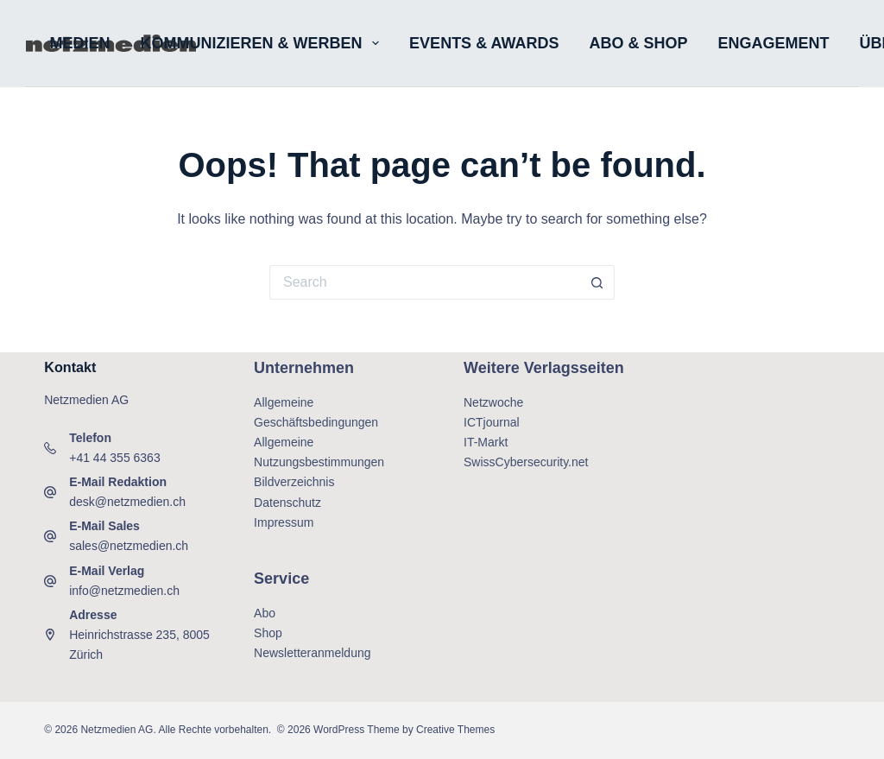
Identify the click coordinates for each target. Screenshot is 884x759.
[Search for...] (424, 282)
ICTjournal (492, 422)
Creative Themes (455, 730)
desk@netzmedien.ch (127, 502)
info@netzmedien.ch (124, 591)
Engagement (773, 43)
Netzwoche (493, 402)
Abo (264, 613)
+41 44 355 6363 (115, 458)
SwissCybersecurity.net (526, 462)
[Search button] (597, 282)
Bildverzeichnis (294, 482)
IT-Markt (486, 442)
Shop (268, 633)
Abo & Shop (638, 43)
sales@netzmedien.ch (128, 546)
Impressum (283, 522)
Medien (80, 43)
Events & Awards (484, 43)
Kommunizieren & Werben (264, 43)
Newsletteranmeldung (312, 653)
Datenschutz (287, 502)
